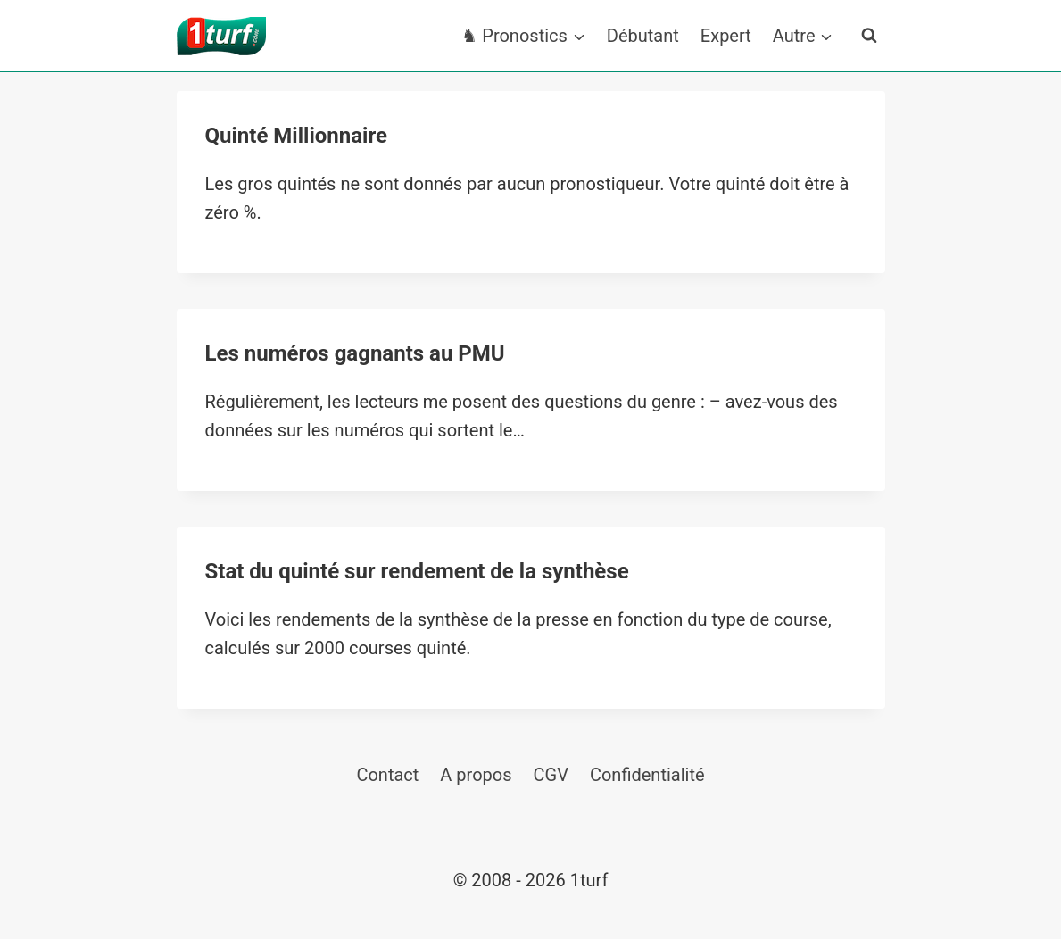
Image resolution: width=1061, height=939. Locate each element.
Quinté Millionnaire (296, 135)
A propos (475, 774)
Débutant (643, 35)
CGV (551, 774)
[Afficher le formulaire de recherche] (869, 36)
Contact (387, 774)
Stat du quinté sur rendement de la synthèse (417, 571)
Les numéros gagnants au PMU (355, 353)
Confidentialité (647, 774)
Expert (725, 35)
